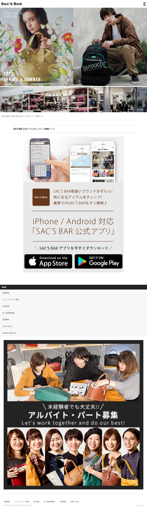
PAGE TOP (139, 505)
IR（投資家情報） (9, 313)
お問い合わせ (7, 326)
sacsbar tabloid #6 (9, 333)
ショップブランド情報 (11, 299)
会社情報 (6, 306)
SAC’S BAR (11, 4)
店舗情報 (6, 293)
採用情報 (6, 320)
